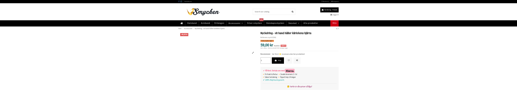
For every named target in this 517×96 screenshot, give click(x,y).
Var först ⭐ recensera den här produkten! (288, 54)
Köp (278, 60)
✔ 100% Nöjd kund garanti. (273, 80)
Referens (264, 37)
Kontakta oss (188, 1)
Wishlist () (325, 1)
